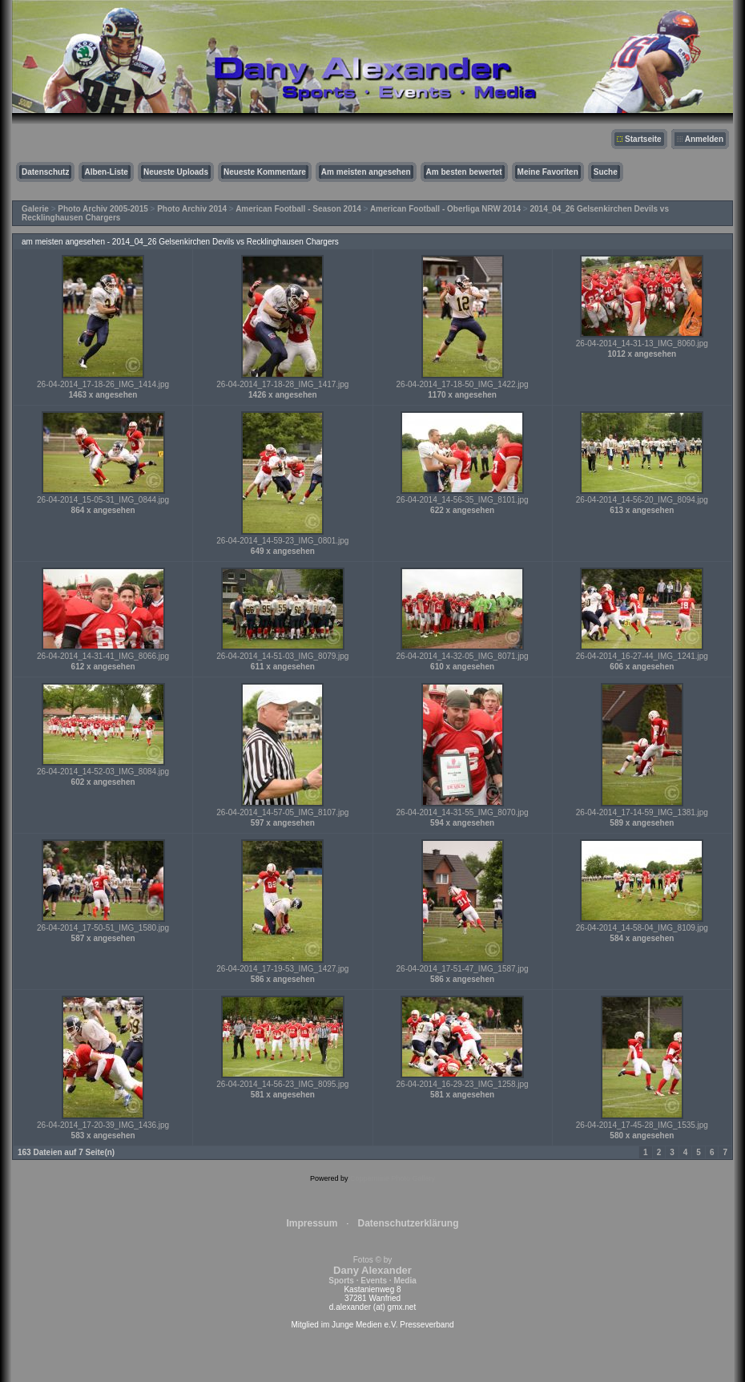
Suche (606, 172)
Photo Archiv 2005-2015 (102, 208)
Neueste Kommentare (265, 172)
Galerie (35, 208)
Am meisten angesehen (366, 172)
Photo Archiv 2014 (192, 208)
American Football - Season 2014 (298, 208)
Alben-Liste (105, 172)
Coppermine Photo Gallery (392, 1178)
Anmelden (704, 139)
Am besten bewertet (464, 172)
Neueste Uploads (175, 172)
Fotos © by (372, 1270)
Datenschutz (45, 172)
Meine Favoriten (547, 172)
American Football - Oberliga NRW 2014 (445, 208)
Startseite (643, 139)
